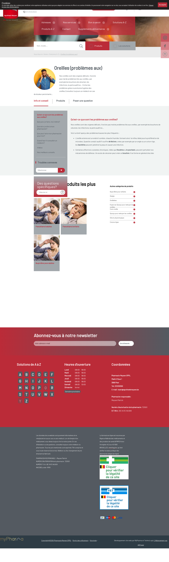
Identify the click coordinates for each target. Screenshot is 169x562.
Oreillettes (113, 265)
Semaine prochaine (72, 409)
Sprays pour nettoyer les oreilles (121, 278)
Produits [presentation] (60, 100)
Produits (98, 46)
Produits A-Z (48, 28)
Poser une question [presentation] (83, 100)
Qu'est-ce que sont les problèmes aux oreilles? (50, 116)
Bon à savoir (94, 22)
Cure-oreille (114, 273)
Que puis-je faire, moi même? (48, 122)
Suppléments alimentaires (91, 28)
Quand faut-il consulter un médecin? (47, 141)
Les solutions (124, 46)
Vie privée (93, 558)
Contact (66, 28)
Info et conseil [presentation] (41, 100)
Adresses (46, 22)
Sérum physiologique (117, 282)
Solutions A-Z (119, 22)
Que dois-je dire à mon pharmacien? (45, 127)
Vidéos (39, 147)
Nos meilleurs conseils (46, 152)
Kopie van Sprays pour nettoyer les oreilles (121, 269)
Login (145, 8)
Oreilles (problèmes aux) (69, 54)
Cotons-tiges (114, 286)
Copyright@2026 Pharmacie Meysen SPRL (56, 558)
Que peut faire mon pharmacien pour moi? (49, 134)
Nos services (69, 22)
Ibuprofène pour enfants (118, 256)
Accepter (162, 5)
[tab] (43, 102)
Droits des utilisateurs (80, 558)
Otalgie (112, 260)
